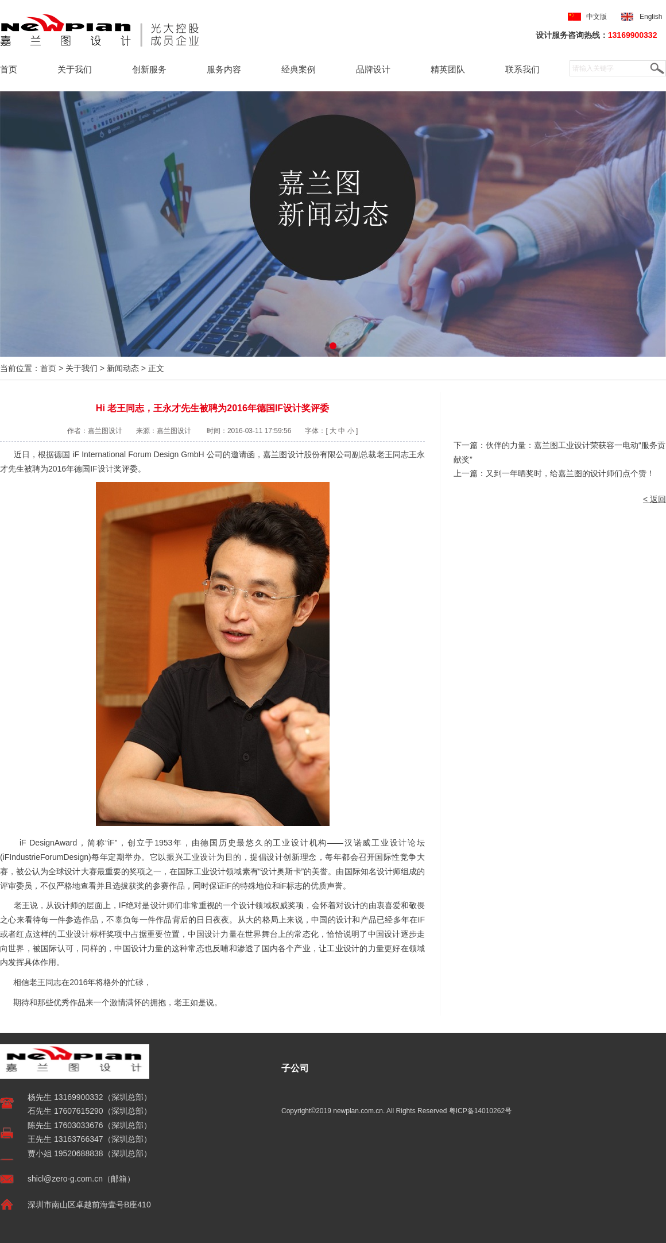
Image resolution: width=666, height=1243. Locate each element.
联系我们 (522, 69)
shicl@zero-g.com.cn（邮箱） (81, 1178)
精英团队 (448, 69)
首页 (8, 69)
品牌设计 (373, 69)
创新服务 (149, 69)
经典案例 (298, 69)
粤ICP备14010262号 (480, 1111)
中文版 (596, 17)
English (653, 17)
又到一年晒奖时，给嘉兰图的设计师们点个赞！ (570, 473)
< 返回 (654, 499)
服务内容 (224, 69)
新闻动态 (123, 368)
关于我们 (74, 69)
